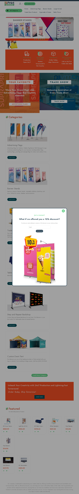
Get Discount (39, 231)
